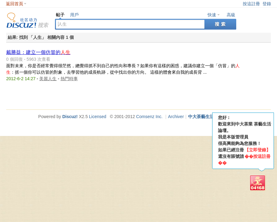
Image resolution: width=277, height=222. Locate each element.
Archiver (176, 116)
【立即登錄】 (258, 149)
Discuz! (70, 116)
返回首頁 (14, 3)
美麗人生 (48, 78)
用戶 (74, 14)
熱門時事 (69, 78)
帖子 (60, 14)
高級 (231, 14)
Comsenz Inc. (149, 116)
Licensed (97, 116)
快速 (212, 14)
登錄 (266, 3)
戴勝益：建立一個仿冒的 (38, 52)
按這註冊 (251, 3)
